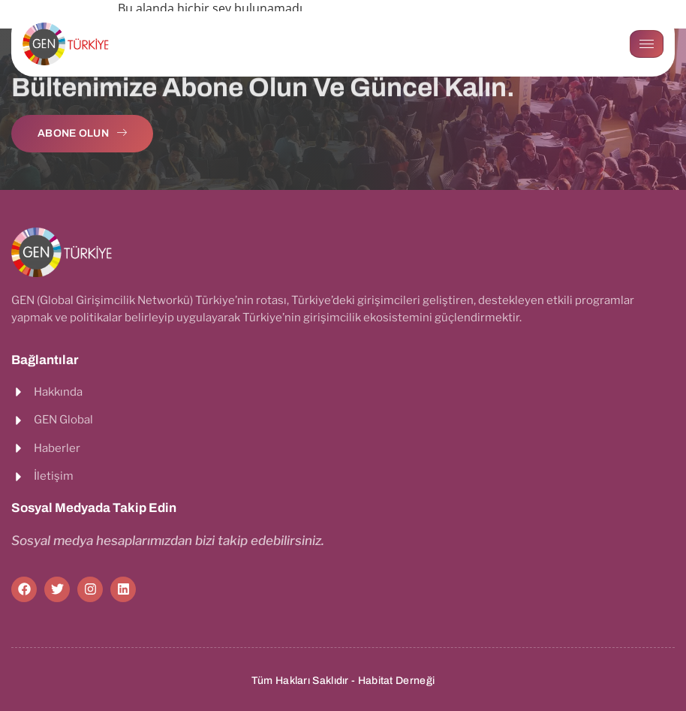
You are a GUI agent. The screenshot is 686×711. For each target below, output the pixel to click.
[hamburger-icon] (646, 44)
